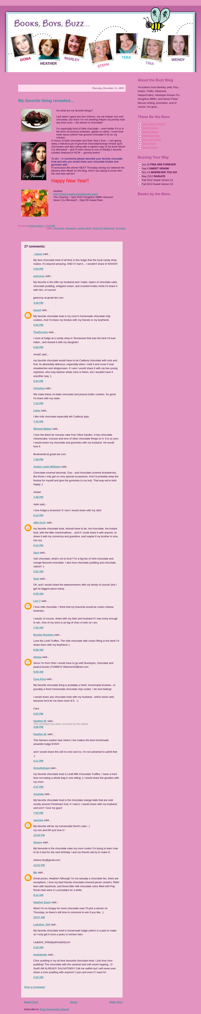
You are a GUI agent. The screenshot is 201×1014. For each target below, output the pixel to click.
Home (73, 1002)
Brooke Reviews (43, 634)
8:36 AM (38, 649)
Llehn (36, 410)
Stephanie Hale (151, 135)
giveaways (70, 228)
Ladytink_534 (41, 924)
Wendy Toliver (150, 147)
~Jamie (37, 254)
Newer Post (31, 1002)
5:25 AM (38, 593)
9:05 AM (38, 671)
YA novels (120, 228)
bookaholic (40, 954)
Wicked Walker (42, 428)
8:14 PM (38, 515)
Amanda (38, 794)
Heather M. (40, 720)
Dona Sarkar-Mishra (153, 123)
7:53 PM (38, 812)
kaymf (37, 310)
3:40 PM (38, 302)
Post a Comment (34, 987)
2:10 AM (38, 947)
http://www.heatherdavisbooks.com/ (75, 194)
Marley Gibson (150, 131)
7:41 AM (38, 627)
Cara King (39, 679)
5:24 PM (38, 381)
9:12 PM (38, 545)
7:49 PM (38, 497)
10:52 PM (39, 835)
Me (35, 872)
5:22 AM (38, 571)
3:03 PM (38, 713)
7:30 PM (38, 421)
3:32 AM (38, 977)
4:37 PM (38, 786)
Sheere (37, 842)
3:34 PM (38, 268)
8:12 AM (38, 895)
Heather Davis (42, 902)
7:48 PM (38, 459)
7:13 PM (38, 403)
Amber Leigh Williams (47, 466)
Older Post (115, 1002)
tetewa (37, 656)
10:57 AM (39, 917)
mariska (38, 820)
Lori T (37, 600)
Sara (36, 552)
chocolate (59, 228)
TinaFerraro (40, 332)
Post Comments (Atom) (54, 1009)
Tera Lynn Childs (151, 139)
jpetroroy (39, 276)
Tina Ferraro (149, 143)
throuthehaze (41, 768)
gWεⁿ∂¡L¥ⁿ (39, 522)
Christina (39, 388)
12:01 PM (39, 865)
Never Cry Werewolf (103, 228)
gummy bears (85, 228)
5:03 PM (38, 324)
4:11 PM (38, 760)
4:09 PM (38, 726)
